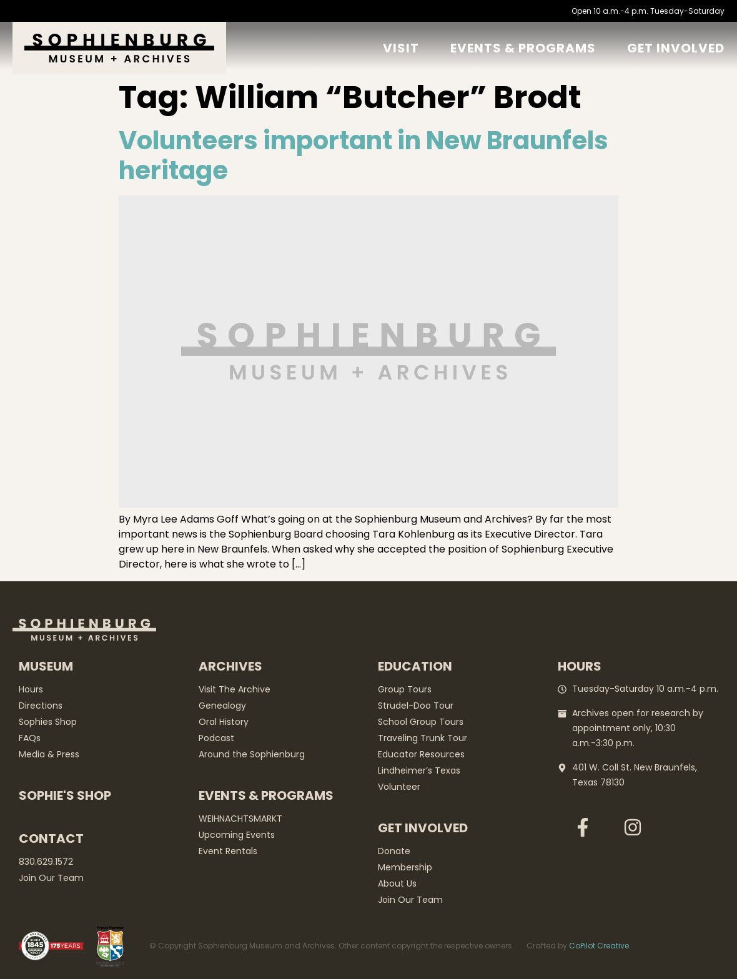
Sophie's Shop (65, 795)
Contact (51, 838)
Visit (401, 48)
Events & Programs (523, 48)
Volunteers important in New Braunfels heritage (363, 155)
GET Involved (676, 48)
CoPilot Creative (599, 945)
